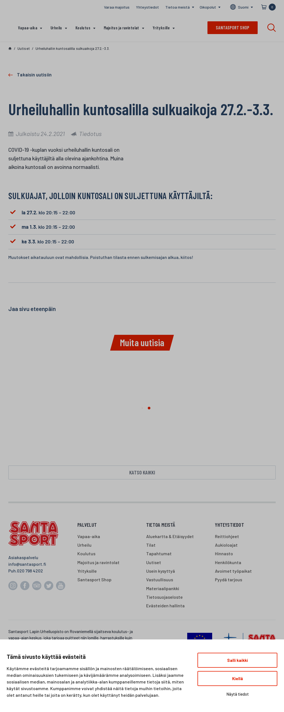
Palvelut (87, 526)
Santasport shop (232, 27)
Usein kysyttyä (160, 572)
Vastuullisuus (159, 580)
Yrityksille (161, 27)
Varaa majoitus (117, 7)
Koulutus (82, 27)
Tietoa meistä (177, 7)
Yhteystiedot (147, 7)
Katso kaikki (142, 473)
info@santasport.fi (27, 565)
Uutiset (153, 563)
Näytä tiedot (237, 694)
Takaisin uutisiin (34, 74)
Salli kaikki (237, 660)
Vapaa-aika (27, 27)
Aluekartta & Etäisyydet (170, 537)
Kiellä (237, 678)
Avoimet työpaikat (233, 572)
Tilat (151, 546)
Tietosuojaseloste (164, 598)
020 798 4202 (30, 572)
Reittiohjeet (227, 537)
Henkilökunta (228, 563)
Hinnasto (224, 554)
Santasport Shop (94, 580)
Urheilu (56, 27)
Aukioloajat (226, 546)
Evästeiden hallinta (165, 606)
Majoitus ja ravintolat (121, 27)
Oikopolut (208, 7)
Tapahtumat (159, 554)
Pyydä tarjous (228, 580)
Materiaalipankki (162, 589)
